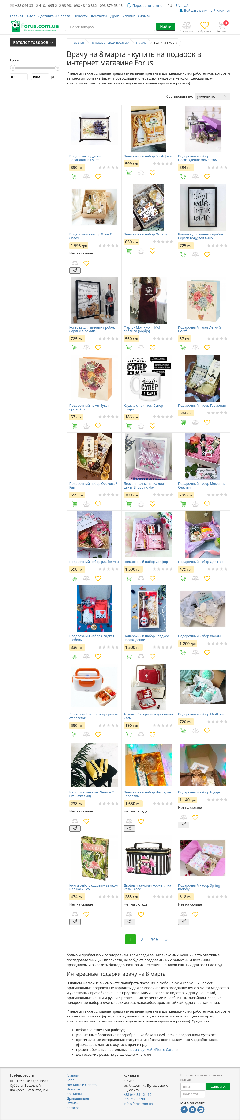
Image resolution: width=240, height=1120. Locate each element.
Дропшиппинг (122, 16)
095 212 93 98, (60, 5)
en (178, 5)
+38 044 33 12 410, (30, 5)
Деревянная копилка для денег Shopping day (144, 485)
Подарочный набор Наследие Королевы (147, 794)
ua (186, 5)
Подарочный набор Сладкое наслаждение (146, 638)
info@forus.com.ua (138, 1103)
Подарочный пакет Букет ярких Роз (89, 407)
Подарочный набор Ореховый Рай (93, 485)
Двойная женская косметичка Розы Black (147, 887)
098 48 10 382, (86, 5)
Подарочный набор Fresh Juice (148, 156)
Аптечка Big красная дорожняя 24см (148, 716)
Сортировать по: (179, 96)
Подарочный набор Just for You (94, 562)
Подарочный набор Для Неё (200, 562)
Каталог (73, 1107)
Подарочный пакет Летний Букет (199, 329)
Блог (31, 16)
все (154, 939)
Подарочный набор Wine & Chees (90, 236)
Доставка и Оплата (54, 16)
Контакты (99, 16)
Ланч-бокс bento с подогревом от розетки (93, 716)
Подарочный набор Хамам (199, 636)
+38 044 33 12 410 (137, 1094)
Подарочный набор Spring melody (199, 887)
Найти (165, 26)
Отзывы (144, 16)
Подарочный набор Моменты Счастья (201, 485)
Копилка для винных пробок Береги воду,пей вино (201, 236)
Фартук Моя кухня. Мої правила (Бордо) (142, 329)
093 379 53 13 (111, 5)
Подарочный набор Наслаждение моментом (198, 158)
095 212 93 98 (134, 1099)
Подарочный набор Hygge (199, 792)
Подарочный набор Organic (146, 234)
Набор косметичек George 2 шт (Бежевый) (91, 794)
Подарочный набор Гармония (202, 405)
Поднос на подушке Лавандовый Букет (85, 158)
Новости (80, 16)
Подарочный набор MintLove (201, 714)
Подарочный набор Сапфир (146, 562)
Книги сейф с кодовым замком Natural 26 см (93, 887)
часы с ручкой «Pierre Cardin (152, 1049)
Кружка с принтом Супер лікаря (143, 407)
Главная (73, 1075)
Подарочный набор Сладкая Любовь (92, 638)
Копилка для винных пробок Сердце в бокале (92, 329)
